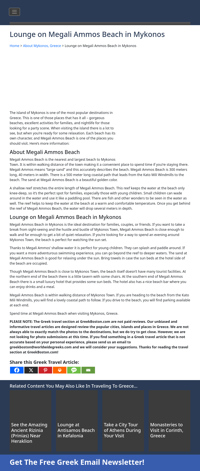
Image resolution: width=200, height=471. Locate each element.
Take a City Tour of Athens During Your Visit (122, 430)
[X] (31, 370)
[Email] (88, 370)
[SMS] (74, 370)
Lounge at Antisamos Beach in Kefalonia (76, 430)
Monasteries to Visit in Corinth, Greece (166, 430)
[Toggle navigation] (14, 12)
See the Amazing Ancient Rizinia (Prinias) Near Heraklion (29, 432)
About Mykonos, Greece (42, 45)
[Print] (59, 370)
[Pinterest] (45, 370)
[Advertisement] (100, 78)
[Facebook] (17, 370)
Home (14, 45)
